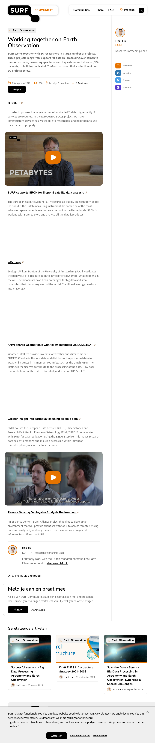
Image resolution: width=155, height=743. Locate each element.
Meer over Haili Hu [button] (57, 563)
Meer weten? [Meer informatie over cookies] (100, 735)
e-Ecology (16, 262)
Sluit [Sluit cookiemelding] (147, 712)
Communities (81, 10)
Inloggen (18, 609)
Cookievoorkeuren (80, 735)
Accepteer (56, 735)
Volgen (17, 89)
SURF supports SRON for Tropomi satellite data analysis (47, 192)
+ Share (99, 10)
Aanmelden (38, 610)
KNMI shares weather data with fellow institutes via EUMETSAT (52, 344)
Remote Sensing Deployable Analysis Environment (44, 512)
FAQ (111, 10)
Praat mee (83, 83)
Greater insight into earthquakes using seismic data (44, 418)
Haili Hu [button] (26, 548)
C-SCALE (16, 103)
